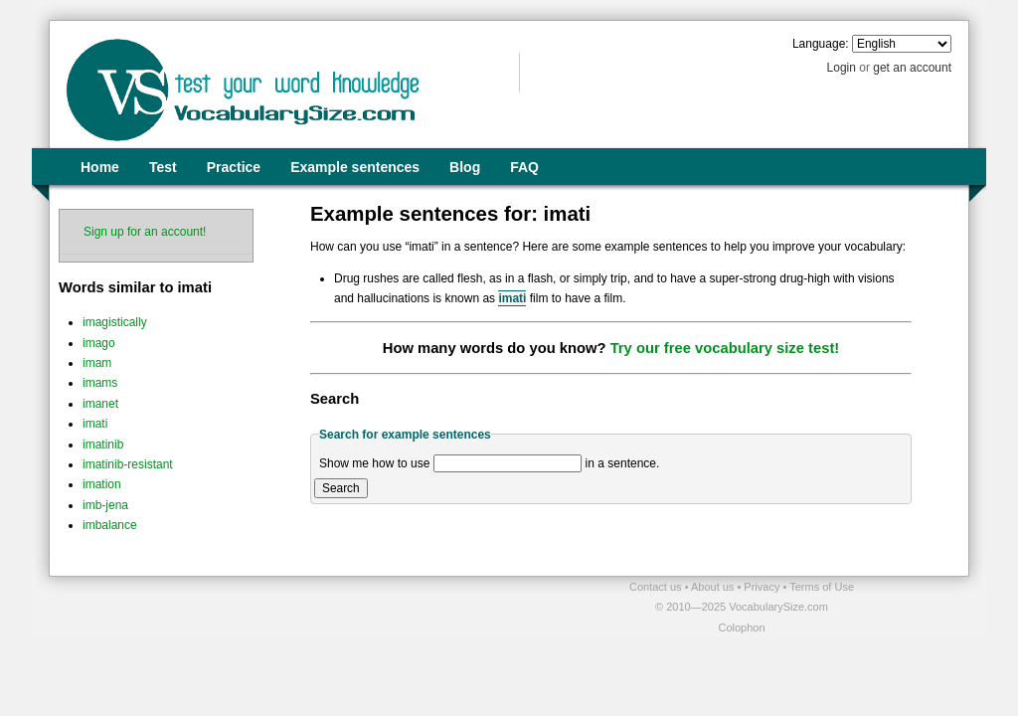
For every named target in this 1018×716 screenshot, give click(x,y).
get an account (912, 68)
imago (99, 343)
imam (97, 363)
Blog (464, 167)
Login (841, 68)
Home (100, 167)
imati (95, 424)
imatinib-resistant (128, 464)
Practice (233, 167)
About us (714, 587)
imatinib (103, 444)
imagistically (115, 322)
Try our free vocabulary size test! (725, 348)
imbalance (110, 525)
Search (341, 488)
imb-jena (105, 505)
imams (100, 383)
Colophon (741, 627)
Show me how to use (374, 463)
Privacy (763, 587)
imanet (100, 404)
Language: (820, 44)
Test (163, 167)
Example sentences (355, 167)
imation (102, 484)
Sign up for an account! (145, 232)
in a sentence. (623, 463)
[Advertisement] (281, 606)
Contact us (657, 587)
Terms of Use (821, 587)
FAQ (524, 167)
